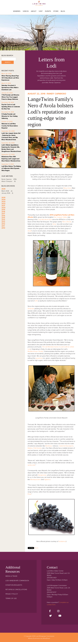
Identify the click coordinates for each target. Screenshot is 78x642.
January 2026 (8, 193)
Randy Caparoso (10, 179)
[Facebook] (50, 611)
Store (55, 11)
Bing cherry (67, 188)
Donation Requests (13, 585)
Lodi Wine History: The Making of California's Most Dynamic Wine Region (11, 168)
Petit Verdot (37, 448)
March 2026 (8, 191)
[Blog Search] (9, 59)
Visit (41, 11)
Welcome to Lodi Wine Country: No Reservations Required (10, 126)
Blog (63, 11)
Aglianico (47, 480)
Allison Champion (9, 181)
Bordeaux (49, 446)
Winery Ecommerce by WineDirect (39, 638)
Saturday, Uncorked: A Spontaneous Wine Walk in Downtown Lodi (10, 88)
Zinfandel (31, 309)
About (33, 11)
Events (48, 11)
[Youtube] (60, 616)
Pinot (29, 494)
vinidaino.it (62, 541)
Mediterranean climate (35, 351)
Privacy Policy (11, 594)
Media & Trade (11, 576)
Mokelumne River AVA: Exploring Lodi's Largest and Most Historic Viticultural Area (11, 159)
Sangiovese (42, 475)
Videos (26, 11)
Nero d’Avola (66, 222)
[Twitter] (50, 616)
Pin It (36, 548)
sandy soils (31, 465)
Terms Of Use (11, 598)
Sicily (54, 224)
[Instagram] (58, 611)
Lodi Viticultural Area (45, 219)
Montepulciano (35, 480)
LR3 (36, 301)
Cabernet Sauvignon (66, 446)
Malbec (30, 448)
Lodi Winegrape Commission (39, 4)
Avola (29, 231)
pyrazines (39, 358)
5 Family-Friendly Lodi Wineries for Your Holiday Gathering (10, 116)
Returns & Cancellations (16, 590)
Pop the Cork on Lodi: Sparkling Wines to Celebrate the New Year (11, 107)
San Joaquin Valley (60, 217)
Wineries (16, 11)
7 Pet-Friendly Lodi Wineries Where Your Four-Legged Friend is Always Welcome (10, 97)
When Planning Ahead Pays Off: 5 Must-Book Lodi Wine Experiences (10, 78)
